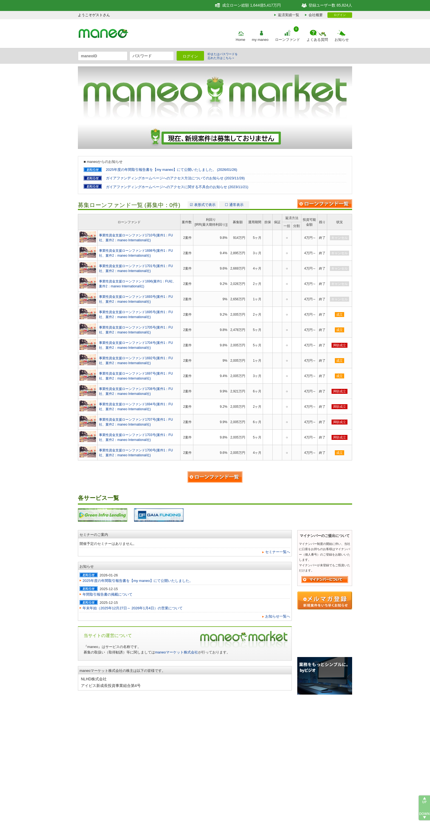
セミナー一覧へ (277, 552)
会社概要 (316, 15)
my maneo (260, 40)
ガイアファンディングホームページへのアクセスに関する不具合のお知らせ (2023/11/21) (177, 187)
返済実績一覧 (288, 15)
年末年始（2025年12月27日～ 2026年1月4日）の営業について (133, 608)
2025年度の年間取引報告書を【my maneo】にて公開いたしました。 (138, 581)
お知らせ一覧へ (277, 616)
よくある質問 (317, 40)
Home (240, 40)
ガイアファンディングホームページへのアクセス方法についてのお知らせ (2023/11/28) (175, 178)
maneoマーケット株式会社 (176, 652)
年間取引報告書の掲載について (107, 594)
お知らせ (342, 40)
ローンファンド (287, 40)
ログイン (340, 14)
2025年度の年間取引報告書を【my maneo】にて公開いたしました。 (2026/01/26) (171, 170)
